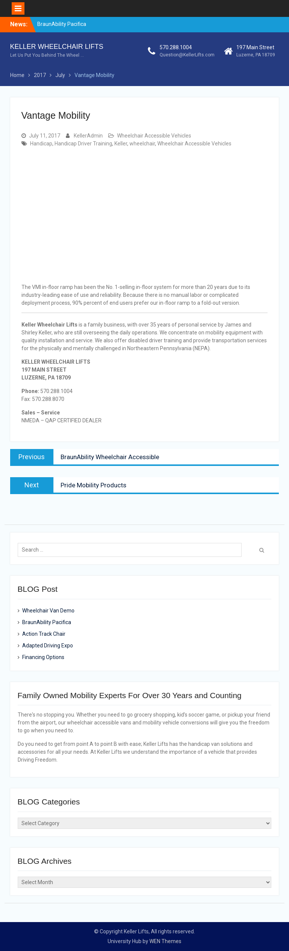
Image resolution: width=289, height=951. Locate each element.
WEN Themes (165, 941)
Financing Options (43, 657)
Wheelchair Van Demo (48, 611)
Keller (120, 144)
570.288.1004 (176, 47)
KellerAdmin (88, 136)
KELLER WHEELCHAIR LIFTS (56, 46)
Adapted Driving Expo (47, 646)
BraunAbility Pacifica (61, 24)
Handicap (41, 144)
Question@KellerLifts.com (187, 54)
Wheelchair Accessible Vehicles (154, 136)
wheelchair (142, 144)
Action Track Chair (43, 634)
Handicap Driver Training (83, 144)
